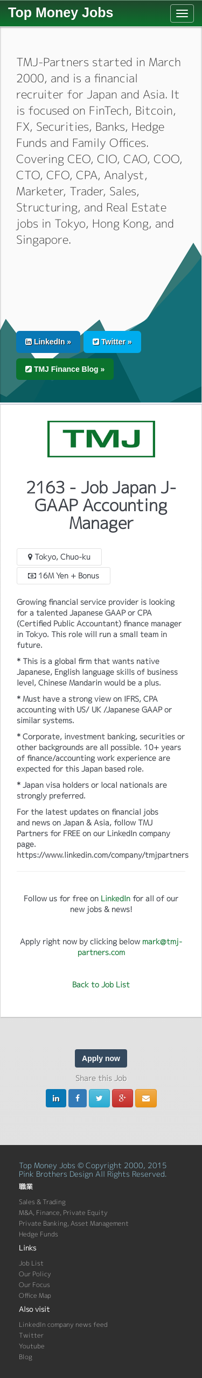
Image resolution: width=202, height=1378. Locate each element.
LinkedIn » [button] (48, 341)
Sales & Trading (42, 1201)
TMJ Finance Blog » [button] (65, 369)
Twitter (31, 1335)
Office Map (35, 1295)
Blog (25, 1356)
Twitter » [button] (112, 341)
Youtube (32, 1346)
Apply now (101, 1058)
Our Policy (35, 1273)
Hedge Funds (38, 1234)
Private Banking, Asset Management (74, 1223)
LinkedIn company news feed (63, 1324)
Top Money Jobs (60, 12)
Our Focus (34, 1284)
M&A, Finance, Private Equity (63, 1212)
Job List (31, 1263)
